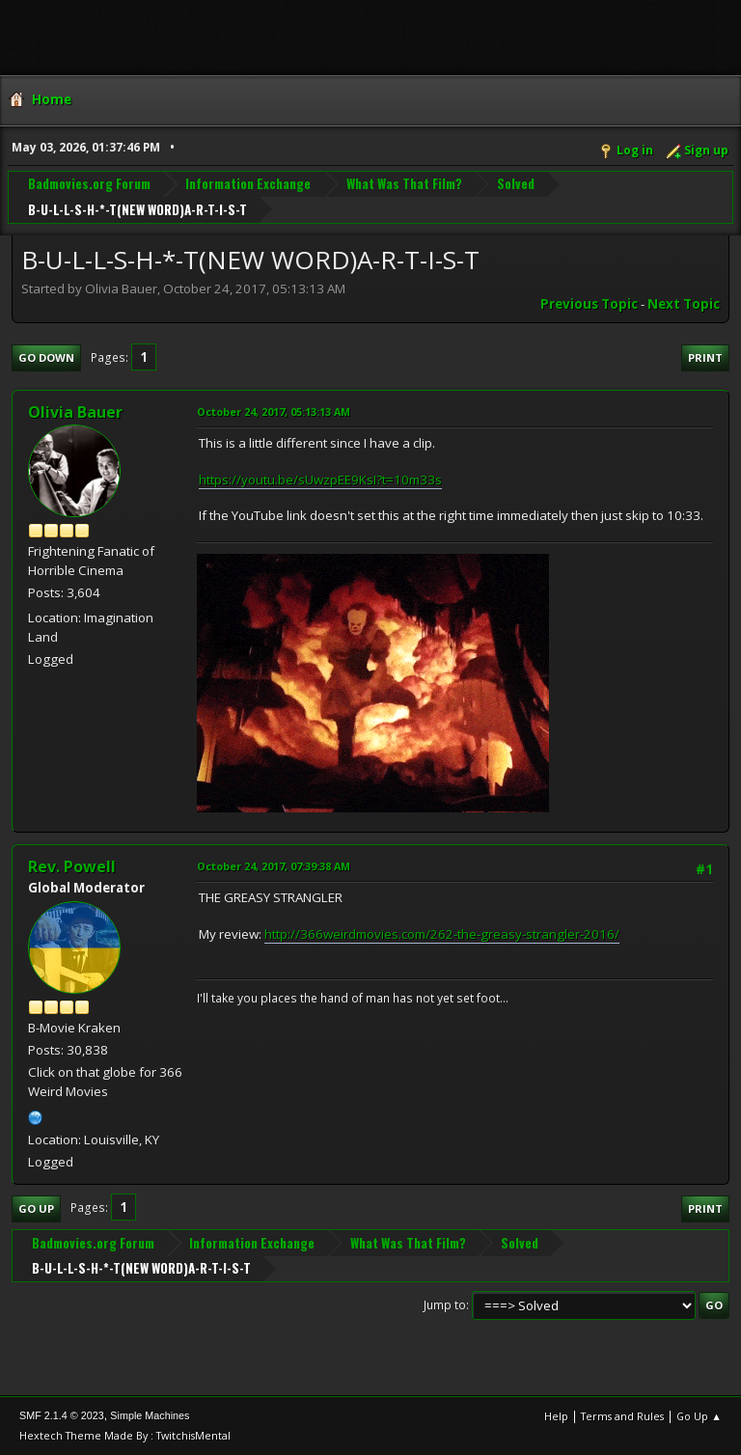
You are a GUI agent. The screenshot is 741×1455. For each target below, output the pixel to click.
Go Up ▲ (699, 1416)
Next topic (683, 304)
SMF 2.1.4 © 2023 (61, 1415)
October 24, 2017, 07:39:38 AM (273, 866)
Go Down (46, 357)
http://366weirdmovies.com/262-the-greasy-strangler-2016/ (441, 934)
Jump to (445, 1305)
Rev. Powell (72, 866)
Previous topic (589, 304)
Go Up (36, 1208)
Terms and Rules (622, 1416)
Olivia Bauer (75, 412)
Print (705, 357)
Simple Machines (149, 1415)
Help (556, 1416)
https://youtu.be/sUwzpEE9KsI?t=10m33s (320, 479)
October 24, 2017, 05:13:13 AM (273, 411)
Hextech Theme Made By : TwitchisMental (125, 1435)
